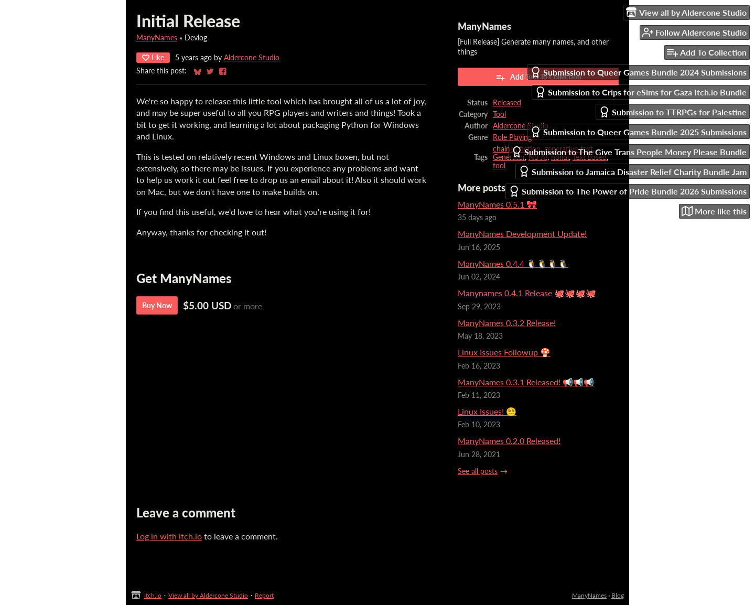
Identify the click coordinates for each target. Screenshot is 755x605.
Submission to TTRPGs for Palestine (673, 111)
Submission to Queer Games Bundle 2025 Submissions (638, 131)
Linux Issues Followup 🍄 (504, 352)
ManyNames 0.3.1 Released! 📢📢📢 (526, 382)
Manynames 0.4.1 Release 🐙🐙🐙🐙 (527, 293)
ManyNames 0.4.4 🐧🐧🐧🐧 (513, 263)
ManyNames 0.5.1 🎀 (497, 204)
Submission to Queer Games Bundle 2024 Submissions (638, 72)
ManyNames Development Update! (522, 234)
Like (153, 57)
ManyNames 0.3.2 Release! (507, 323)
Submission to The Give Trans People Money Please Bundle (629, 151)
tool (499, 165)
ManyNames (156, 38)
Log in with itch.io (169, 536)
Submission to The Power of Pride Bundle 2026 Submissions (628, 191)
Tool (499, 114)
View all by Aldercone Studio (208, 595)
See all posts (478, 471)
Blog (617, 595)
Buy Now (157, 305)
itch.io (152, 595)
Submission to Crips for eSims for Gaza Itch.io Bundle (641, 92)
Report (264, 595)
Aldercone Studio (251, 57)
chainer (504, 149)
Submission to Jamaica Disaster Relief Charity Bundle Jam (633, 171)
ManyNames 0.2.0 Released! (509, 441)
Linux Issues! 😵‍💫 (487, 411)
